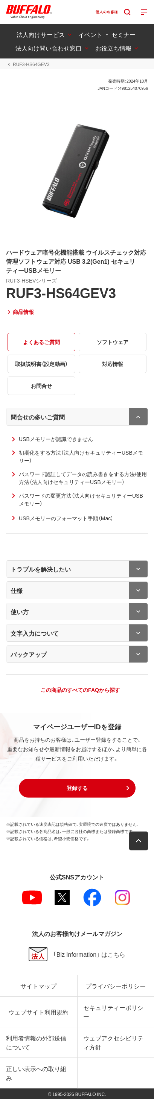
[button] (77, 788)
